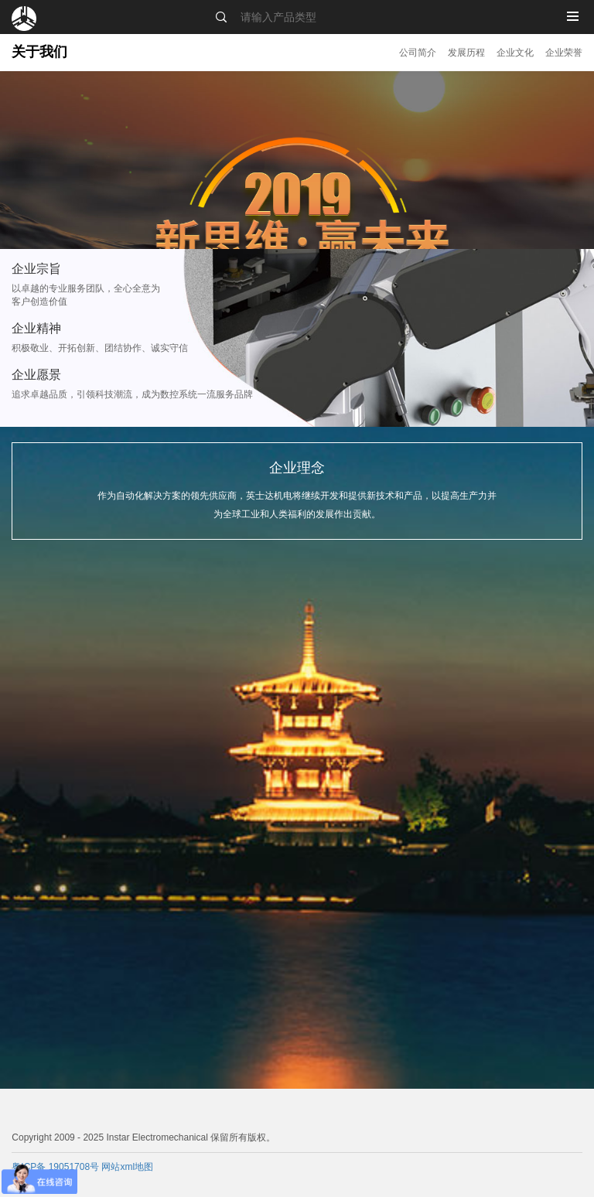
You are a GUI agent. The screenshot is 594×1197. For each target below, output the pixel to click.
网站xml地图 (127, 1166)
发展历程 (466, 52)
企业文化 (515, 52)
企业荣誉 (563, 52)
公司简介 (417, 52)
